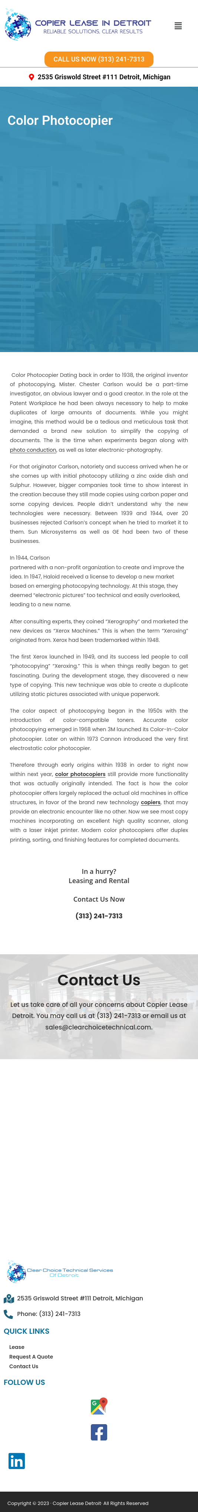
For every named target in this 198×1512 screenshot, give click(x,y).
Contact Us (23, 1328)
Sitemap (29, 1489)
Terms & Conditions (87, 1489)
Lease (16, 1308)
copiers (151, 763)
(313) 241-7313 (98, 877)
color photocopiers (80, 735)
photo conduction (33, 411)
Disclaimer (117, 1499)
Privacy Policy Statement (50, 1499)
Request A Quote (31, 1318)
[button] (178, 26)
